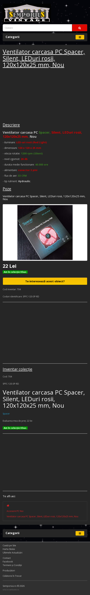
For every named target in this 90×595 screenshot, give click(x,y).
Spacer (6, 413)
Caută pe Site (9, 545)
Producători (9, 570)
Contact (7, 558)
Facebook (8, 561)
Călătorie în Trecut (12, 575)
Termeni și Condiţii (12, 565)
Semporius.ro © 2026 (14, 585)
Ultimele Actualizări (12, 552)
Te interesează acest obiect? (45, 281)
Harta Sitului (9, 549)
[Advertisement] (30, 95)
